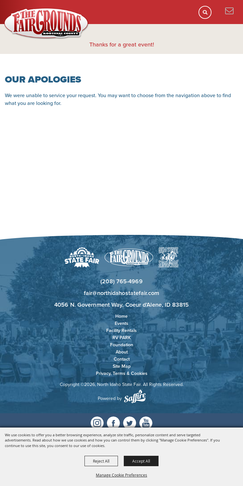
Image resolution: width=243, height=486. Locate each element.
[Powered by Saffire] (135, 396)
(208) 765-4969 (121, 281)
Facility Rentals (121, 330)
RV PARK (121, 337)
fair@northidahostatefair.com (121, 293)
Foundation (121, 344)
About (122, 352)
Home (121, 316)
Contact (122, 359)
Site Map (122, 366)
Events (121, 323)
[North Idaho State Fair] (46, 23)
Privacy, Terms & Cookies (121, 373)
